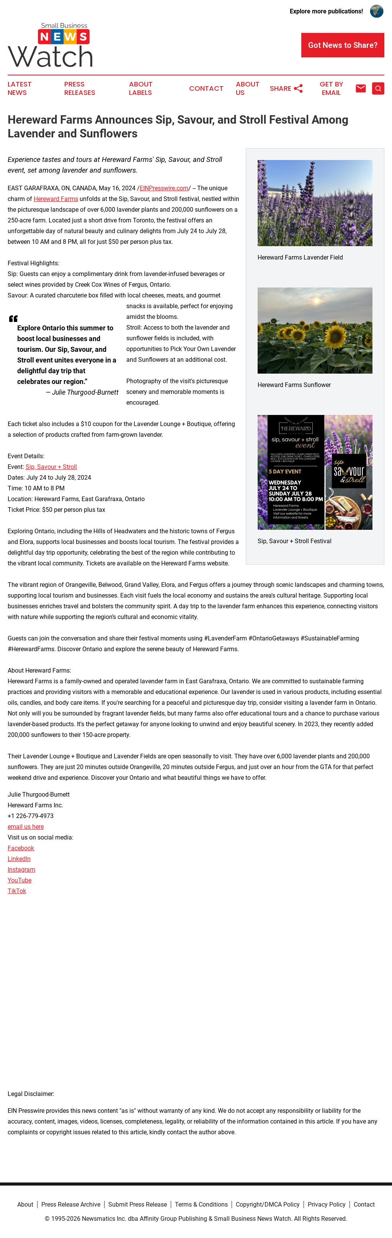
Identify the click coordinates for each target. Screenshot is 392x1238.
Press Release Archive (70, 1204)
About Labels (141, 88)
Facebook (21, 848)
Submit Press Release (137, 1204)
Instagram (21, 869)
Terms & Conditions (201, 1204)
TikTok (17, 891)
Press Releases (79, 88)
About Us (248, 88)
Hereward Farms (56, 199)
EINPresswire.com (164, 188)
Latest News (20, 88)
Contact (206, 88)
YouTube (19, 880)
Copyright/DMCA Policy (268, 1204)
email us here (26, 826)
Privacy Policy (327, 1204)
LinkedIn (19, 858)
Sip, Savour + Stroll (51, 466)
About (25, 1204)
